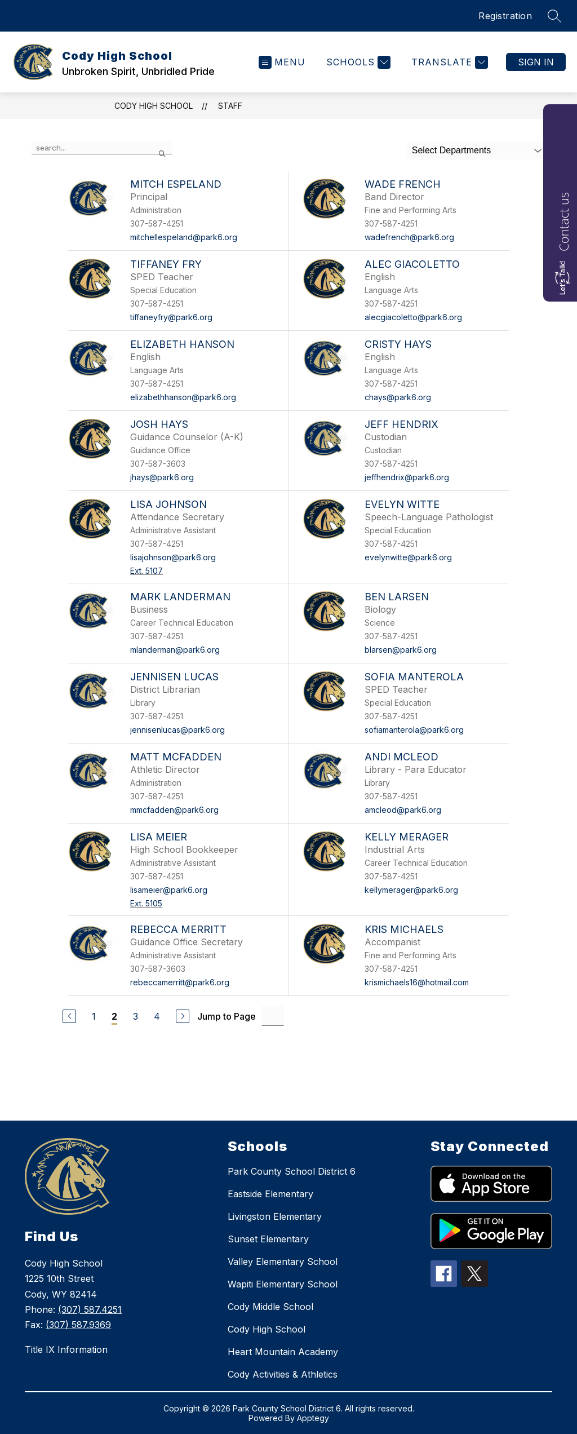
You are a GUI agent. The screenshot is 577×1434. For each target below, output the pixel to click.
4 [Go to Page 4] (157, 1016)
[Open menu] (282, 62)
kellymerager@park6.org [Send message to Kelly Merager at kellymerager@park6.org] (411, 890)
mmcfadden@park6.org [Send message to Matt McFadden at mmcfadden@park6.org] (174, 810)
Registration (505, 15)
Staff (230, 105)
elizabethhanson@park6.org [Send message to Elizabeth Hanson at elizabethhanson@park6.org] (183, 397)
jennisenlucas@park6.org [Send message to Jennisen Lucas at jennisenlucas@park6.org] (177, 729)
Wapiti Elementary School (283, 1284)
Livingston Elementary (275, 1216)
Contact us (563, 221)
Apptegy (313, 1418)
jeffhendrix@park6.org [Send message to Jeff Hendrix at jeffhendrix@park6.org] (407, 477)
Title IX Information (66, 1349)
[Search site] (554, 16)
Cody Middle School (270, 1306)
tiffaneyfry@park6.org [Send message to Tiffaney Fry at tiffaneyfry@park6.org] (171, 317)
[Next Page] (182, 1016)
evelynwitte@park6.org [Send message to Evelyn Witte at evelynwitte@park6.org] (408, 557)
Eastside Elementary (270, 1194)
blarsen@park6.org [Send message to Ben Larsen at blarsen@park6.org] (401, 649)
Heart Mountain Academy (283, 1351)
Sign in (536, 62)
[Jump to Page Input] (272, 1016)
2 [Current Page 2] (114, 1016)
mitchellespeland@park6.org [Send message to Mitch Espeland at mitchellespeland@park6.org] (183, 237)
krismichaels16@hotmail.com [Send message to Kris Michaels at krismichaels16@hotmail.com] (417, 982)
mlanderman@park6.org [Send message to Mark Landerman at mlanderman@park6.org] (175, 649)
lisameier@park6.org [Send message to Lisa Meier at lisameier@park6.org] (168, 890)
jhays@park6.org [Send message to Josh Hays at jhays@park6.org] (162, 477)
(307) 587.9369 (78, 1324)
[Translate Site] (448, 62)
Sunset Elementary (268, 1239)
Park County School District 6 (292, 1171)
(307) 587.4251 (90, 1309)
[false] (102, 148)
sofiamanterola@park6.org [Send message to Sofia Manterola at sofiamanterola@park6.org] (414, 729)
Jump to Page (226, 1016)
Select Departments (451, 150)
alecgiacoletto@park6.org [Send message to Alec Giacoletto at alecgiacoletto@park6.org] (413, 317)
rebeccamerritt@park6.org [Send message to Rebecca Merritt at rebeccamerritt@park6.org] (179, 982)
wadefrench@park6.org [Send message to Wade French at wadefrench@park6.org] (409, 237)
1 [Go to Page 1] (94, 1016)
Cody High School (153, 105)
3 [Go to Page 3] (135, 1016)
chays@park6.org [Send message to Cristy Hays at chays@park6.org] (398, 397)
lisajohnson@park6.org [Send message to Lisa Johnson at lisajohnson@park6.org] (173, 557)
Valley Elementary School (283, 1261)
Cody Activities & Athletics (283, 1374)
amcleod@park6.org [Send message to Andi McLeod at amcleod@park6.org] (403, 810)
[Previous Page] (69, 1016)
